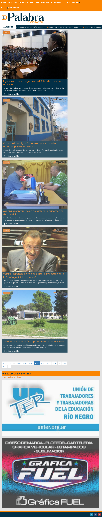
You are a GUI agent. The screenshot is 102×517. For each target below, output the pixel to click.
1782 (19, 363)
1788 (54, 363)
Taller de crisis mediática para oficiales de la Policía (33, 340)
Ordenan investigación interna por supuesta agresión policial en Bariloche (29, 143)
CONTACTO (13, 8)
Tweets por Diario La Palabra (11, 377)
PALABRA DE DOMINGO (52, 2)
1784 (30, 363)
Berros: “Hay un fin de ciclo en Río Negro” (66, 27)
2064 (4, 367)
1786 (42, 363)
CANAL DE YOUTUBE (30, 2)
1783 (24, 363)
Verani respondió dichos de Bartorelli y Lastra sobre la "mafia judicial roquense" (33, 274)
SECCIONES (14, 2)
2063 (64, 363)
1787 (48, 363)
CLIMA (4, 8)
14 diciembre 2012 (11, 94)
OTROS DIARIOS (72, 2)
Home (4, 2)
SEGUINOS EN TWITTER (16, 373)
